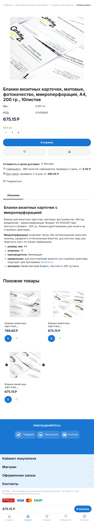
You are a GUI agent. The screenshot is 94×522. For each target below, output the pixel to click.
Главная (7, 5)
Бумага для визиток (62, 5)
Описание (13, 195)
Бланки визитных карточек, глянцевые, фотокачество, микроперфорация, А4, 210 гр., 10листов (16, 325)
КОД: (6, 112)
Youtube (70, 434)
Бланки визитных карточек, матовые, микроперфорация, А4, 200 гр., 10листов (16, 386)
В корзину (47, 142)
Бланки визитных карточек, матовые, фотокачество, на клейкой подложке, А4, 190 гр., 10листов (59, 325)
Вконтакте (48, 434)
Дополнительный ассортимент (32, 5)
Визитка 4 (47, 262)
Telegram (25, 434)
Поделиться (12, 181)
